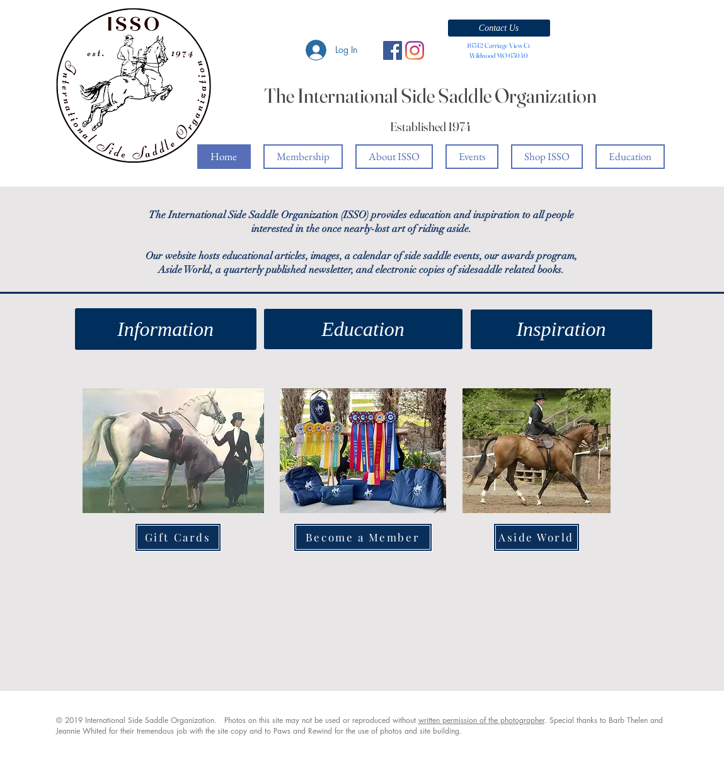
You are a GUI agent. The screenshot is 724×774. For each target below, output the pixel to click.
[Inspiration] (561, 329)
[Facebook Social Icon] (392, 50)
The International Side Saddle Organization (430, 95)
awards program (538, 256)
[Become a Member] (363, 537)
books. (550, 269)
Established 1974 (430, 126)
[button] (499, 28)
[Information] (165, 329)
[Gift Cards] (178, 537)
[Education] (363, 329)
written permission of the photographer (481, 720)
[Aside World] (536, 537)
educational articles (264, 256)
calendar (372, 256)
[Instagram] (414, 50)
